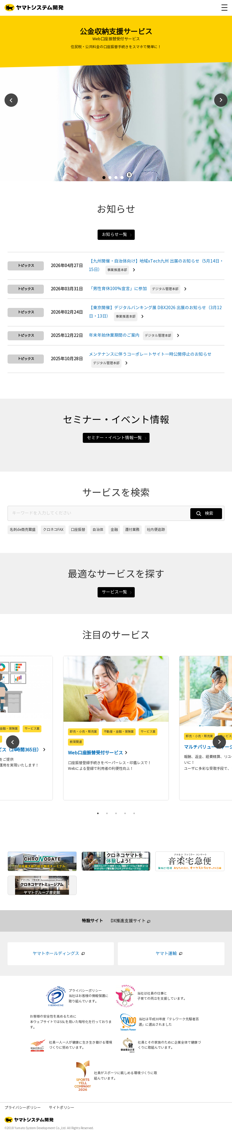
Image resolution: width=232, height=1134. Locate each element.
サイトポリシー (61, 1108)
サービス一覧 (117, 592)
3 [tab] (117, 179)
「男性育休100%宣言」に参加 (118, 288)
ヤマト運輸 (166, 953)
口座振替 (78, 530)
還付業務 (132, 530)
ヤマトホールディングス (56, 953)
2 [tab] (111, 179)
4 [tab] (124, 179)
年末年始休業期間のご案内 (114, 335)
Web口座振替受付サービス (96, 753)
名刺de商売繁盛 (23, 530)
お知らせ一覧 (117, 234)
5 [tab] (134, 814)
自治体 (97, 530)
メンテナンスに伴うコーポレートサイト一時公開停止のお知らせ (150, 354)
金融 (114, 530)
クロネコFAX (53, 530)
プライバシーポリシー (23, 1108)
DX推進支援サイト (128, 920)
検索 (204, 513)
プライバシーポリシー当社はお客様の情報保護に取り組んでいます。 (88, 996)
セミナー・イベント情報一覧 (117, 437)
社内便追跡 (156, 530)
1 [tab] (105, 179)
